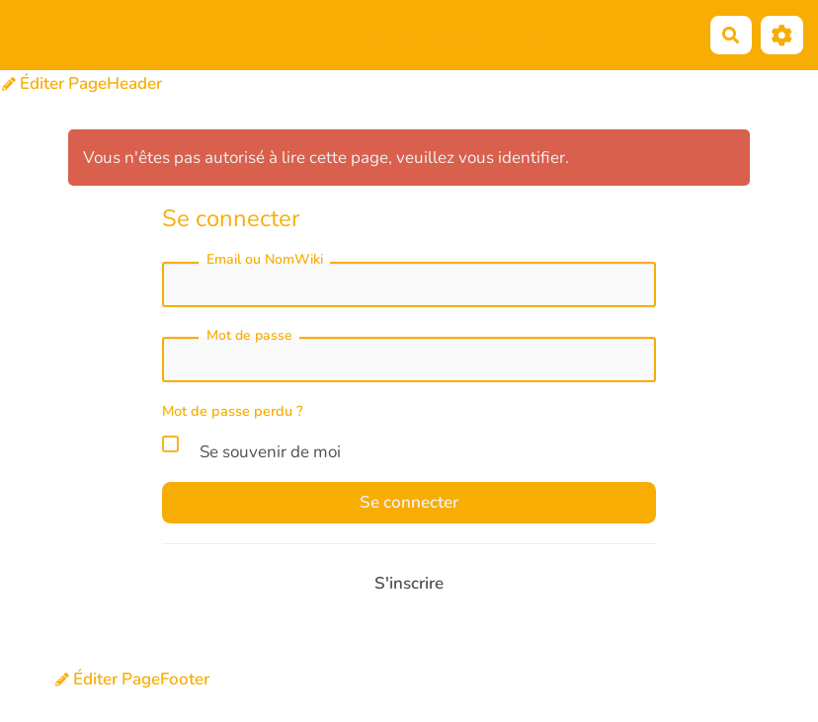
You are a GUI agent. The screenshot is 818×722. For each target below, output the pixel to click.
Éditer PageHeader (82, 83)
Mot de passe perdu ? (232, 411)
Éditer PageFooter (132, 679)
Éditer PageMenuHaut (439, 35)
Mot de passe (249, 335)
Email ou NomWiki (264, 259)
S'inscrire (409, 583)
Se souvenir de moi (251, 448)
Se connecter (409, 502)
